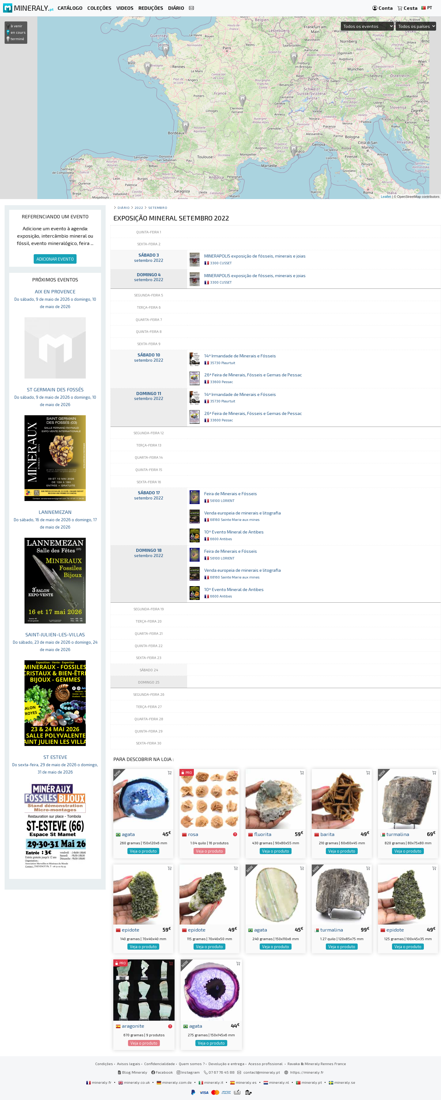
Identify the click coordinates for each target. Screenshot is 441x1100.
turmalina (394, 834)
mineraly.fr (99, 1082)
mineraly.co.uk (134, 1082)
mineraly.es (244, 1082)
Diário (124, 207)
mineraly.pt (309, 1082)
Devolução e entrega (226, 1063)
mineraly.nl (276, 1082)
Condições (104, 1063)
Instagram (188, 1072)
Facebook (162, 1072)
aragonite (130, 1026)
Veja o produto (143, 851)
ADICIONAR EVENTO (55, 259)
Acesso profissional (266, 1063)
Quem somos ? (192, 1063)
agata (125, 834)
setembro (157, 207)
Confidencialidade (159, 1063)
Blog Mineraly (132, 1072)
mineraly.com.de (174, 1082)
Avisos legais (128, 1063)
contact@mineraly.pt (261, 1072)
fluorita (259, 834)
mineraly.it (211, 1082)
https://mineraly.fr (307, 1072)
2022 (139, 207)
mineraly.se (342, 1082)
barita (324, 834)
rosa (190, 834)
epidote (127, 929)
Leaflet (386, 196)
